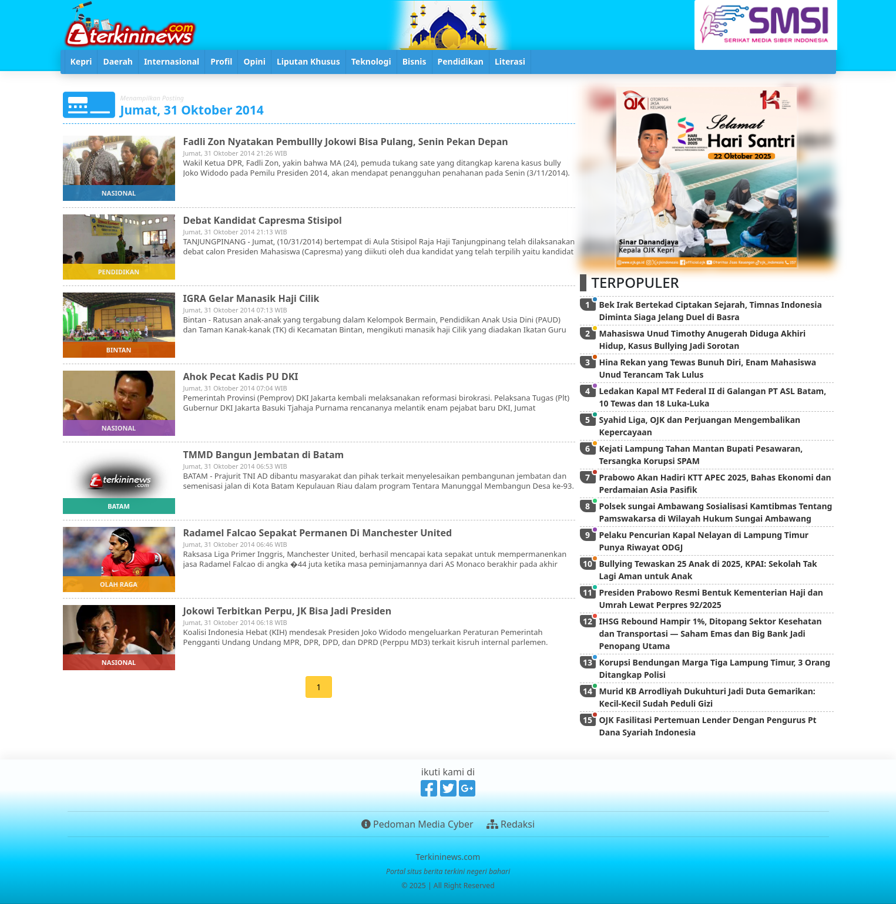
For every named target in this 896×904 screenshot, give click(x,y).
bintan (119, 349)
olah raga (118, 584)
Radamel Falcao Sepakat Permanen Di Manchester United (317, 532)
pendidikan (118, 271)
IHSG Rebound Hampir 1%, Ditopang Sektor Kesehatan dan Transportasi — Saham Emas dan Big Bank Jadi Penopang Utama (710, 633)
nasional (119, 193)
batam (119, 506)
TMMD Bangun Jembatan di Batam (263, 454)
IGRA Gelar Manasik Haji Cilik (251, 298)
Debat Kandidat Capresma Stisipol (262, 220)
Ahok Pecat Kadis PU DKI (240, 376)
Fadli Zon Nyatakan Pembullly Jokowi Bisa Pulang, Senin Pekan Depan (345, 141)
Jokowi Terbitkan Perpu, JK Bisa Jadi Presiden (287, 610)
